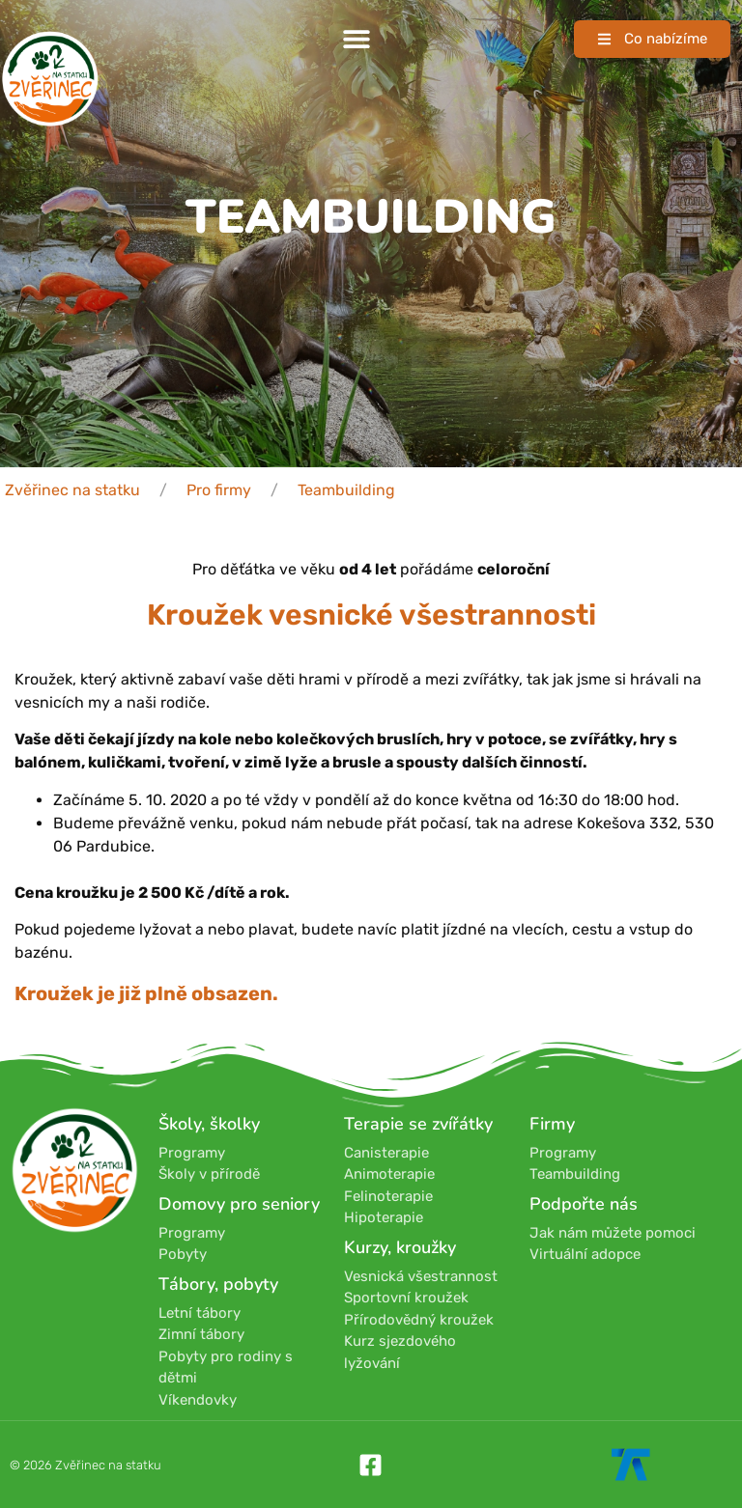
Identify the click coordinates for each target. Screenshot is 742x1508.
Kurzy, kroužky (400, 1247)
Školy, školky (209, 1123)
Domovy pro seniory (239, 1203)
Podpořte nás (583, 1203)
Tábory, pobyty (218, 1284)
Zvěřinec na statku (72, 490)
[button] (356, 39)
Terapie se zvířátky (418, 1123)
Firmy (552, 1123)
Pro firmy (218, 490)
